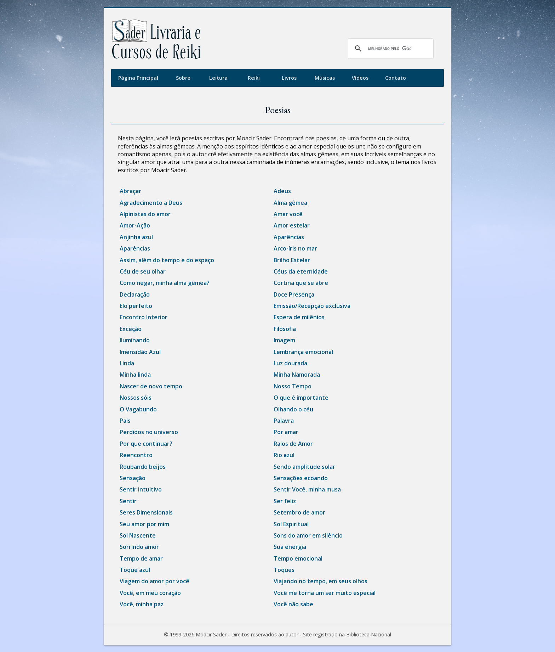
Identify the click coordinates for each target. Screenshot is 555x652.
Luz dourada (290, 363)
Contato (395, 77)
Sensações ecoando (301, 478)
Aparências (289, 237)
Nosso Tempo (292, 386)
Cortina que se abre (301, 283)
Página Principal (138, 77)
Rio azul (284, 455)
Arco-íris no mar (295, 248)
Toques (284, 570)
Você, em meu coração (150, 593)
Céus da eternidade (301, 271)
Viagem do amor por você (154, 581)
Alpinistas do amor (145, 214)
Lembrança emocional (303, 352)
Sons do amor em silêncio (308, 535)
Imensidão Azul (140, 352)
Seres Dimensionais (146, 512)
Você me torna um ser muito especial (325, 593)
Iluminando (135, 340)
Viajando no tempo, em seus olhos (320, 581)
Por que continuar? (146, 444)
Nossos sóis (135, 397)
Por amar (286, 432)
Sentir (128, 501)
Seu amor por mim (144, 524)
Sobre (183, 77)
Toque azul (135, 570)
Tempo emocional (298, 558)
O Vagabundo (138, 409)
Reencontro (136, 455)
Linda (127, 363)
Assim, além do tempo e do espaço (167, 260)
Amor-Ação (135, 225)
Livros (289, 77)
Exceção (131, 329)
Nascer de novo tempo (151, 386)
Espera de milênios (299, 317)
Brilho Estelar (292, 260)
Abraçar (130, 191)
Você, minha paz (142, 604)
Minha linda (135, 374)
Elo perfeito (136, 306)
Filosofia (285, 329)
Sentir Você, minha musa (307, 489)
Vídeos (360, 77)
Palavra (284, 421)
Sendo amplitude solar (304, 467)
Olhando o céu (293, 409)
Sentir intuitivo (141, 489)
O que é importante (301, 397)
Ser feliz (285, 501)
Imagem (284, 340)
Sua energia (290, 547)
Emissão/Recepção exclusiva (312, 306)
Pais (125, 421)
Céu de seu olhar (143, 271)
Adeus (282, 191)
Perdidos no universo (149, 432)
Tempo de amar (141, 558)
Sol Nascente (138, 535)
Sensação (132, 478)
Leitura (218, 77)
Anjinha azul (136, 237)
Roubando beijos (143, 467)
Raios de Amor (293, 444)
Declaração (135, 294)
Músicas (325, 77)
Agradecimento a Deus (151, 203)
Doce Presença (294, 294)
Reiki (254, 77)
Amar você (288, 214)
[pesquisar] (389, 48)
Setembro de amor (299, 512)
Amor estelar (292, 225)
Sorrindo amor (139, 547)
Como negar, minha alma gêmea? (165, 283)
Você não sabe (293, 604)
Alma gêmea (290, 203)
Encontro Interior (143, 317)
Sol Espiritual (291, 524)
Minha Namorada (297, 374)
